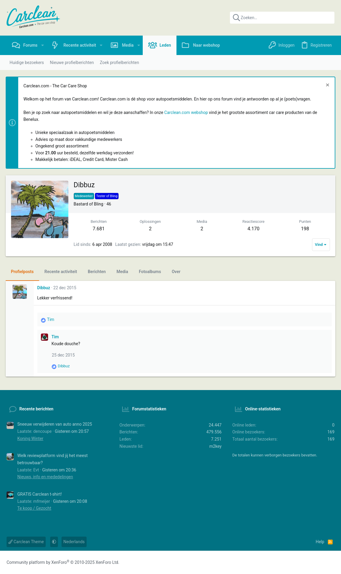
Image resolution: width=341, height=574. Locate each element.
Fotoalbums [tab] (151, 271)
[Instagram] (318, 562)
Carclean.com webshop (187, 112)
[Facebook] (306, 562)
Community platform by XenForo (63, 562)
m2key (215, 446)
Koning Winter (30, 438)
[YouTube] (330, 562)
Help (320, 541)
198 (304, 229)
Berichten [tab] (98, 271)
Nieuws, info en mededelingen (45, 476)
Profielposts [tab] (23, 271)
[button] (42, 45)
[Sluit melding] (325, 86)
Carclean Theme (26, 541)
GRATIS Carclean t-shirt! (39, 494)
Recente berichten (36, 408)
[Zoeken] (282, 18)
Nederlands (74, 541)
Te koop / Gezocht (34, 508)
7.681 (99, 229)
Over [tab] (177, 271)
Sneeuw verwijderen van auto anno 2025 (54, 424)
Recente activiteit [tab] (61, 271)
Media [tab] (123, 271)
